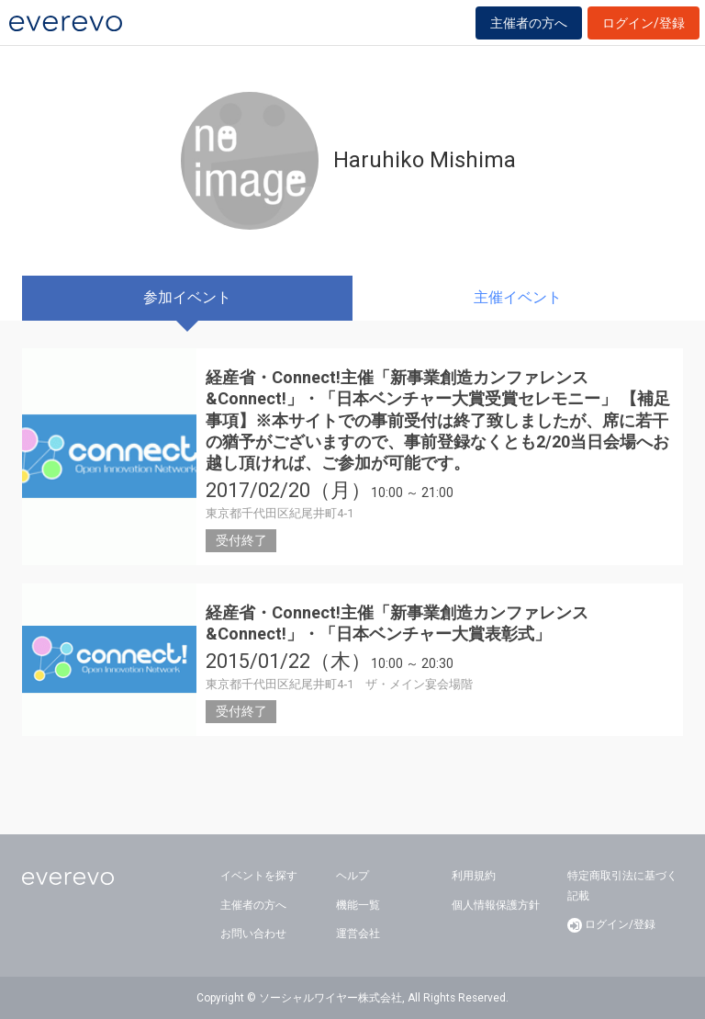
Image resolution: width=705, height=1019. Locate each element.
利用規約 (474, 875)
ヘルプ (352, 875)
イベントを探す (258, 875)
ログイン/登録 (643, 23)
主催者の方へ (528, 23)
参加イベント (187, 297)
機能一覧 (358, 905)
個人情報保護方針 (496, 905)
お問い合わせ (253, 933)
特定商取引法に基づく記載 (622, 885)
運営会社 (358, 933)
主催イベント (518, 297)
